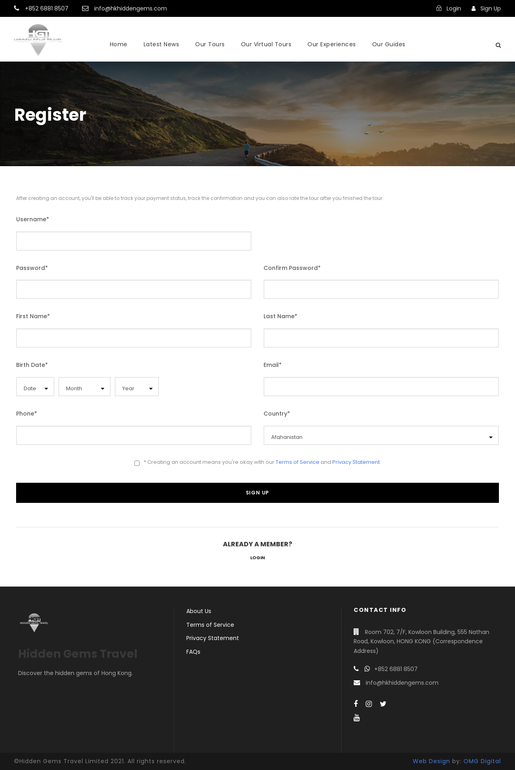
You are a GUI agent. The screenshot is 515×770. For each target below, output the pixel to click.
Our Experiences (331, 44)
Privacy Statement (356, 462)
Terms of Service (297, 462)
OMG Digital (482, 761)
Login (257, 557)
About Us (198, 611)
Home (119, 44)
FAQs (193, 652)
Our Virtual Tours (266, 44)
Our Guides (389, 44)
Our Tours (210, 44)
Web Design (431, 761)
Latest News (161, 44)
